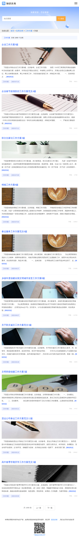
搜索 (61, 19)
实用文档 (20, 31)
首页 (13, 31)
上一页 (38, 508)
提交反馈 (54, 519)
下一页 (49, 508)
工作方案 (29, 31)
